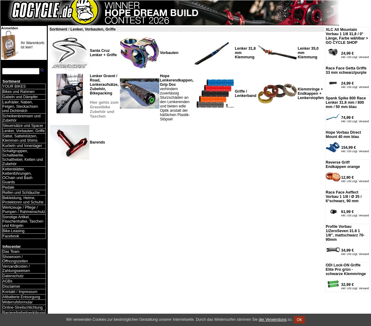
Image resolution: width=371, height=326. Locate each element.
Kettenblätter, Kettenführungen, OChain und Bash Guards (17, 175)
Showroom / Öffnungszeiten (15, 259)
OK (299, 320)
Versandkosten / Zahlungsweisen (16, 268)
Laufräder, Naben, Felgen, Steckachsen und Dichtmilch (20, 106)
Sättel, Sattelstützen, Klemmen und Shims (20, 138)
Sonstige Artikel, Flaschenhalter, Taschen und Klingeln (22, 221)
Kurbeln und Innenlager (22, 146)
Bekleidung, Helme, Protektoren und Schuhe (22, 200)
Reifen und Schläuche (21, 192)
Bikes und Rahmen (18, 92)
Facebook (10, 236)
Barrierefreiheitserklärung (23, 313)
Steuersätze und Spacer (22, 125)
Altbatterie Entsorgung (21, 297)
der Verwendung (273, 319)
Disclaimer (11, 286)
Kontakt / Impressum (19, 292)
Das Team (10, 251)
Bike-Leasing (13, 231)
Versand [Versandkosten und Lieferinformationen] (364, 57)
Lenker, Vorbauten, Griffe (23, 131)
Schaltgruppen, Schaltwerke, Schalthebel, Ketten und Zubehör (22, 157)
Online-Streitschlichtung (22, 307)
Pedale (8, 187)
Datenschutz (13, 276)
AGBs (7, 281)
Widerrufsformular (17, 302)
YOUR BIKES (14, 86)
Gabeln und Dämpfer (20, 97)
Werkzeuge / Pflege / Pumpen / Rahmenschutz (23, 209)
